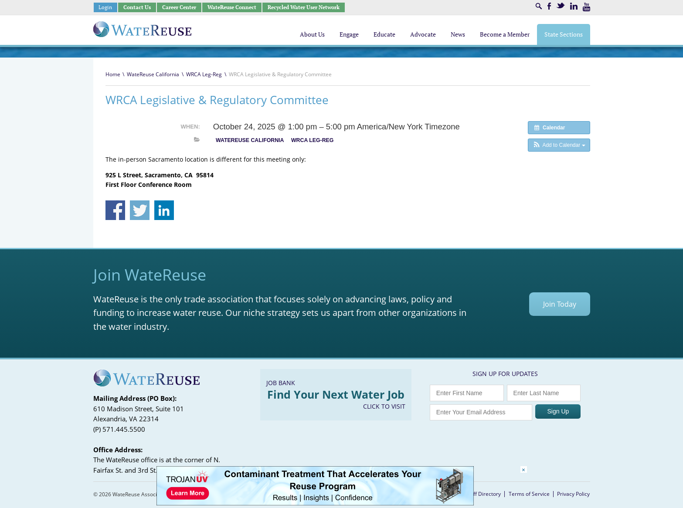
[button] (559, 145)
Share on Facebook (115, 210)
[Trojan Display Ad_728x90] (315, 503)
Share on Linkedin (164, 210)
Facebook (549, 6)
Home (112, 74)
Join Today (559, 304)
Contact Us (137, 7)
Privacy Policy (573, 494)
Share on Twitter (140, 210)
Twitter (560, 5)
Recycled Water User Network (304, 7)
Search (538, 6)
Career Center (179, 7)
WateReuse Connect (231, 7)
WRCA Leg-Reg (204, 74)
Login (105, 7)
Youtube (586, 7)
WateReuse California (153, 74)
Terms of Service (529, 494)
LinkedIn (574, 6)
